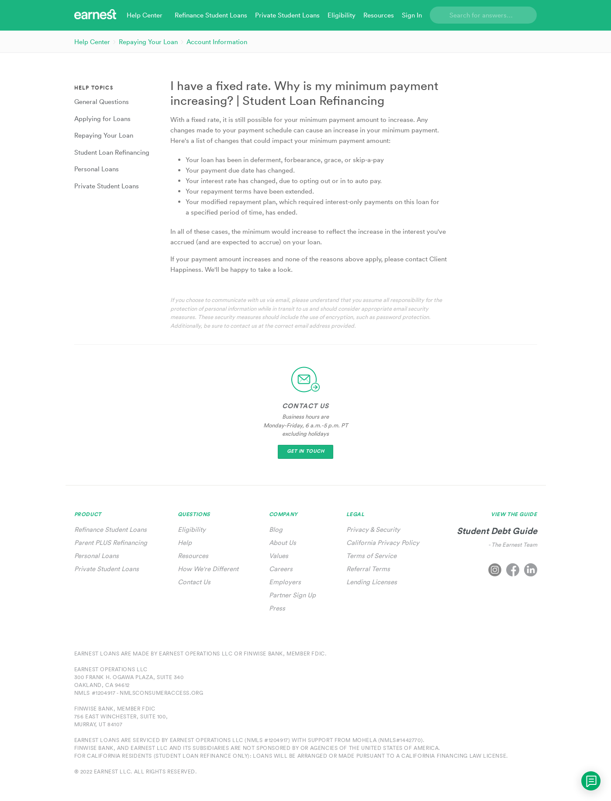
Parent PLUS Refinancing (110, 542)
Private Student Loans (106, 569)
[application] (591, 781)
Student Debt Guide (497, 530)
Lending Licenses (371, 582)
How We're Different (208, 569)
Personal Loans (96, 555)
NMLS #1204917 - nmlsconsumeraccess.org (139, 693)
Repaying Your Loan (148, 42)
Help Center (92, 42)
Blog (276, 529)
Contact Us (194, 582)
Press (277, 608)
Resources (193, 555)
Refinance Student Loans (110, 529)
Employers (285, 582)
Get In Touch (305, 451)
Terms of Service (371, 555)
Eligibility (192, 529)
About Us (282, 542)
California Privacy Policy (382, 542)
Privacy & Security (373, 529)
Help (185, 542)
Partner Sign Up (292, 595)
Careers (281, 569)
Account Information (216, 42)
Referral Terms (368, 569)
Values (278, 555)
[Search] (483, 15)
